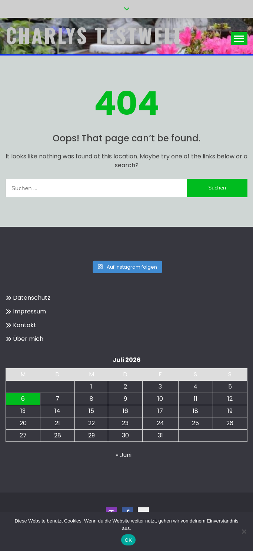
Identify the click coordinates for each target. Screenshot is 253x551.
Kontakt (24, 325)
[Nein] (243, 531)
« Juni (124, 455)
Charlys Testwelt (94, 35)
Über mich (28, 339)
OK (128, 540)
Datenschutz (31, 297)
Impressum (29, 311)
